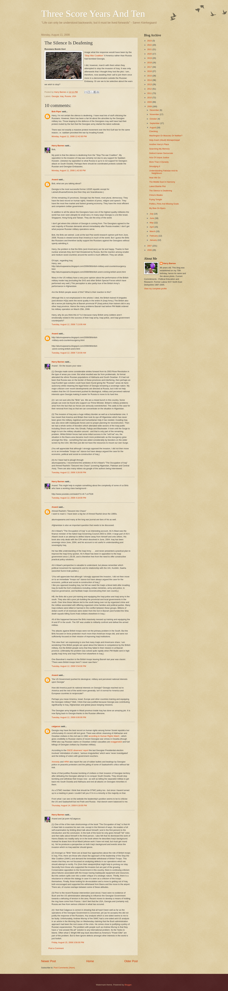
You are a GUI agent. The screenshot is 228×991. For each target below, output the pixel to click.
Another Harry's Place (159, 144)
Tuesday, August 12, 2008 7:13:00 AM (69, 324)
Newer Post (48, 961)
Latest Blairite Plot (157, 186)
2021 (149, 49)
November (155, 114)
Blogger (128, 985)
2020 (149, 54)
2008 (149, 106)
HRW (66, 762)
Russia (68, 96)
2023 (149, 40)
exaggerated (116, 742)
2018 (149, 62)
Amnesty (56, 762)
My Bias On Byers (157, 208)
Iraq (61, 96)
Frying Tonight (155, 199)
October (153, 119)
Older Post (131, 961)
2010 (149, 97)
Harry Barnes (58, 145)
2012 (149, 89)
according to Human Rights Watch (104, 736)
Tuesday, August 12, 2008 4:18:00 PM (69, 498)
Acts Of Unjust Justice (159, 157)
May (152, 222)
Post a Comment (56, 948)
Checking (153, 131)
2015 (149, 75)
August (153, 127)
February (154, 236)
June (152, 218)
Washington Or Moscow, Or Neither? (165, 135)
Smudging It (154, 166)
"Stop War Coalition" (94, 55)
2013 (149, 84)
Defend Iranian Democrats (161, 153)
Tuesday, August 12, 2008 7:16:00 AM (69, 353)
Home (90, 961)
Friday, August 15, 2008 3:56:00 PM (68, 942)
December (155, 110)
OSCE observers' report (78, 750)
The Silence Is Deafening (160, 190)
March (153, 231)
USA (74, 96)
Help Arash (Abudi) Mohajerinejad (164, 140)
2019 (149, 58)
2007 (149, 246)
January (153, 240)
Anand (55, 179)
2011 (149, 93)
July (152, 214)
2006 (149, 250)
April (152, 227)
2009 (149, 102)
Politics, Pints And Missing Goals (164, 204)
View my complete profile (155, 288)
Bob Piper (56, 111)
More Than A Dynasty (159, 162)
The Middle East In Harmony (162, 182)
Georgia (55, 96)
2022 (149, 45)
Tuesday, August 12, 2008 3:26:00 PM (69, 472)
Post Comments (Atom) (64, 967)
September (155, 123)
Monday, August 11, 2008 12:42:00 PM (69, 136)
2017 (149, 67)
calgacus (56, 726)
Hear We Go (154, 177)
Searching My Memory (159, 149)
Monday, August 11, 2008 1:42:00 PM (69, 170)
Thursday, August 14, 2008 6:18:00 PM (69, 805)
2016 (149, 71)
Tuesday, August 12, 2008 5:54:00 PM (69, 666)
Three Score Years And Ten (93, 13)
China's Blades (156, 195)
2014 (149, 80)
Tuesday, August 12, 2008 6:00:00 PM (69, 717)
